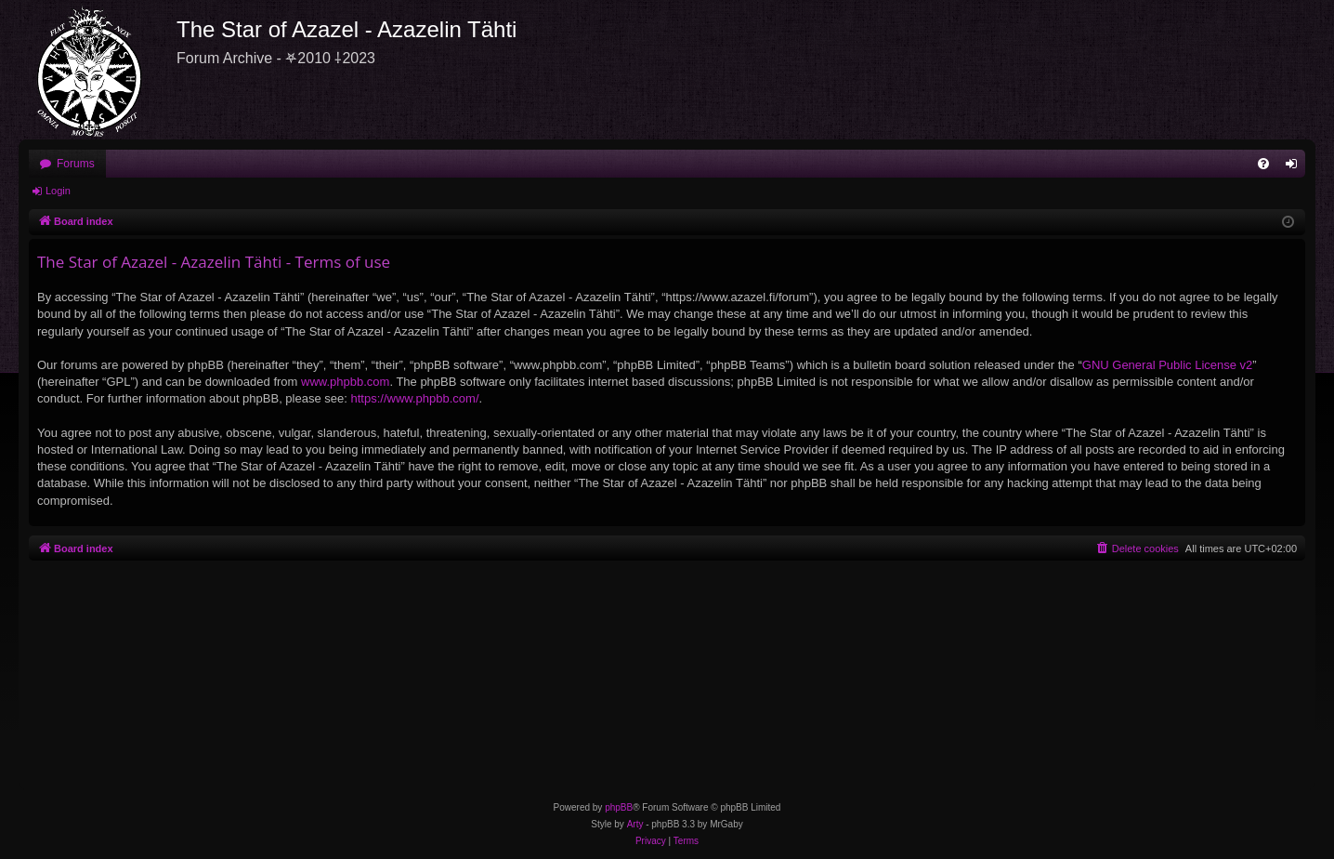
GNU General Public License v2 (1167, 365)
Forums (76, 163)
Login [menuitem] (1295, 167)
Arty (635, 824)
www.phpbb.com (345, 382)
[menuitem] (1263, 164)
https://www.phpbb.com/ (414, 398)
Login (58, 190)
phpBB (619, 807)
